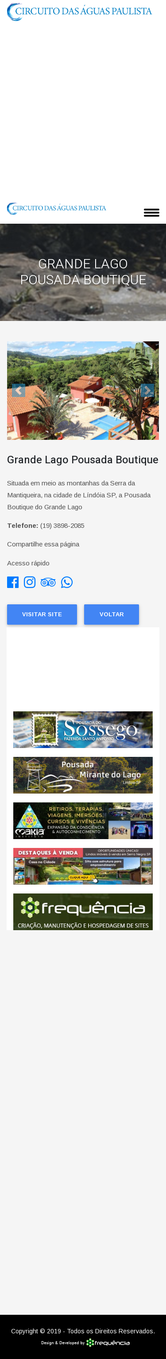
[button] (18, 390)
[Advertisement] (83, 111)
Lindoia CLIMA (83, 669)
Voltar (112, 614)
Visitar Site (42, 614)
